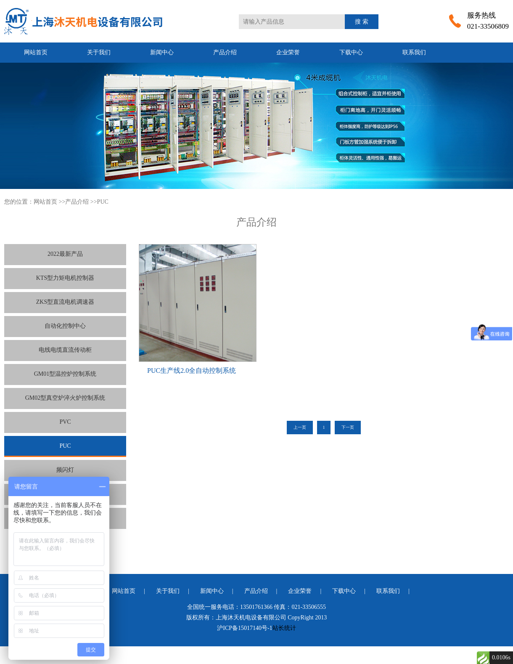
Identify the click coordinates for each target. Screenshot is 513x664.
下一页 (347, 427)
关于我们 (99, 52)
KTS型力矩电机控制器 (65, 278)
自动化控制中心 (65, 326)
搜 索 (361, 22)
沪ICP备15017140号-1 (244, 628)
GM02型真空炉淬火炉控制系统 (65, 398)
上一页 (300, 427)
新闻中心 (162, 52)
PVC (65, 422)
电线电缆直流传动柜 (65, 350)
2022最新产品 (65, 254)
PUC (102, 202)
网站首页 (36, 52)
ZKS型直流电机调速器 (65, 302)
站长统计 (284, 628)
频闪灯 (65, 470)
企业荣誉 (288, 52)
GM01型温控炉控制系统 (65, 374)
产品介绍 (225, 52)
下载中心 (351, 52)
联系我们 (414, 52)
